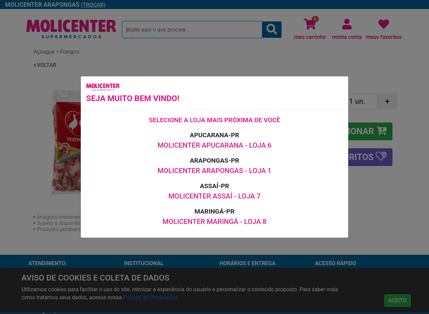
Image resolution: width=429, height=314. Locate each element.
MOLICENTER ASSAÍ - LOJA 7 (214, 196)
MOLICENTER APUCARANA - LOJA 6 (214, 145)
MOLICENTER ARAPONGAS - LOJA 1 (214, 171)
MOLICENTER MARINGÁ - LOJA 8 (214, 222)
